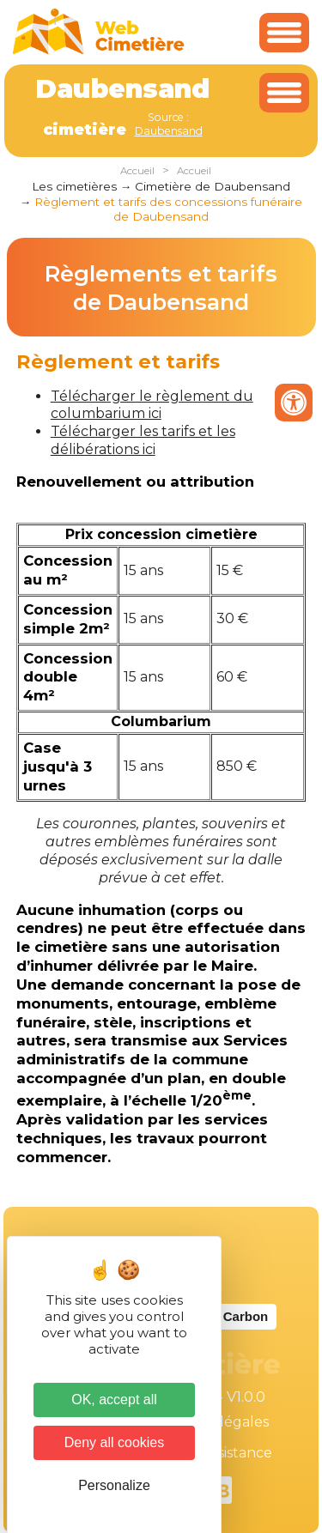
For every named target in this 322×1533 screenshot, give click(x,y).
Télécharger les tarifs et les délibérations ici (143, 440)
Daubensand (169, 130)
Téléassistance (223, 1453)
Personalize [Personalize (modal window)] (114, 1485)
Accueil (137, 171)
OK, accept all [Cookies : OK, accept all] (114, 1399)
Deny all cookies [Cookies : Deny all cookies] (114, 1442)
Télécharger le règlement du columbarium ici (152, 405)
